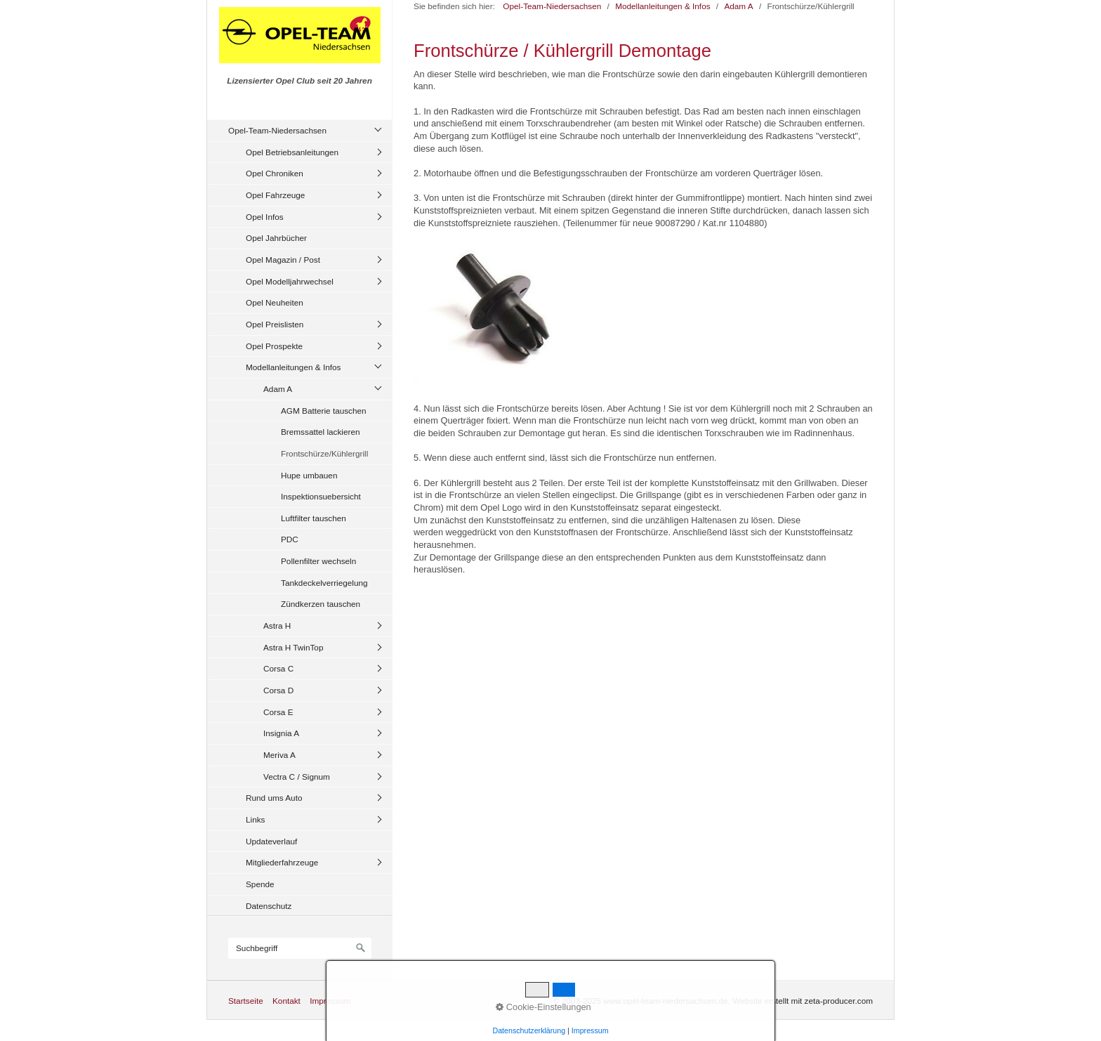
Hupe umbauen (309, 475)
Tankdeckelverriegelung (324, 582)
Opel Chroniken (274, 173)
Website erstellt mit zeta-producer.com (802, 1000)
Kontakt (286, 1000)
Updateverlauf (271, 841)
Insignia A (281, 733)
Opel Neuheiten (274, 302)
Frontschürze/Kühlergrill (324, 453)
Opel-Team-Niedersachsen (277, 130)
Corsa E (278, 711)
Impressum (330, 1000)
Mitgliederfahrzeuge (282, 862)
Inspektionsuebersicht (321, 496)
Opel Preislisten (274, 324)
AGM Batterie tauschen (324, 410)
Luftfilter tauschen (313, 518)
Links (255, 819)
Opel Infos (265, 216)
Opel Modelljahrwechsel (290, 281)
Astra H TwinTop (293, 647)
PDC (289, 539)
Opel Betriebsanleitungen (292, 152)
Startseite (245, 1000)
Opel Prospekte (274, 346)
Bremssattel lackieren (320, 431)
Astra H (277, 625)
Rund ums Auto (274, 797)
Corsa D (278, 690)
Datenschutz (268, 905)
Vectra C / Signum (296, 776)
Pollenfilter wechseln (318, 560)
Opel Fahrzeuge (275, 194)
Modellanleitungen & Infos (293, 367)
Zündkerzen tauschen (320, 603)
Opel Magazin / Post (283, 259)
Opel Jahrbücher (276, 237)
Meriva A (279, 754)
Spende (260, 884)
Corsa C (278, 668)
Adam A (277, 388)
